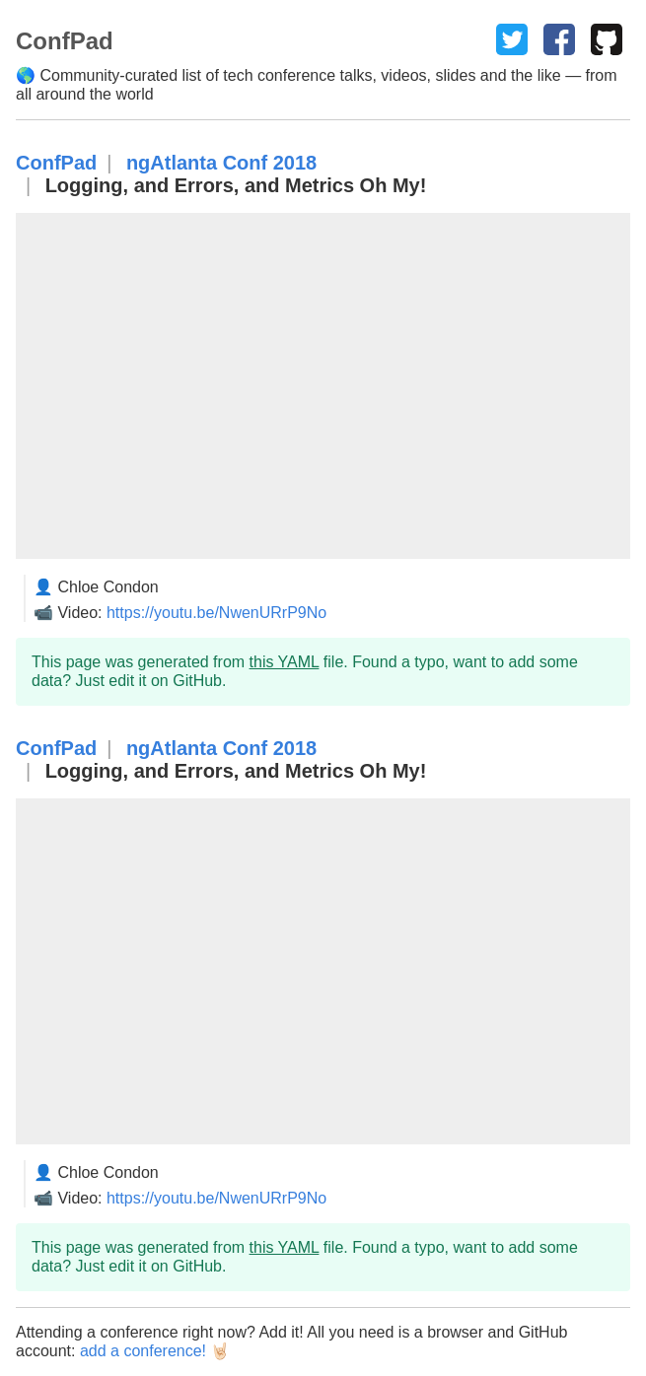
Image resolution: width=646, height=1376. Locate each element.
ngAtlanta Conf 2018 (221, 162)
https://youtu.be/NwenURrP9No (216, 612)
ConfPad (56, 162)
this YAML (285, 662)
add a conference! (143, 1350)
